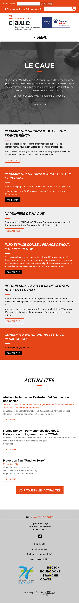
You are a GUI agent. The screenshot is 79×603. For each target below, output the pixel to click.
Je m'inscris (46, 3)
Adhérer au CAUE (32, 9)
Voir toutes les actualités (39, 490)
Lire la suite (10, 419)
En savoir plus (13, 272)
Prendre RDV (13, 160)
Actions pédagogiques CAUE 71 (19, 347)
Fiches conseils (13, 9)
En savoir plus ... (14, 231)
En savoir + (39, 104)
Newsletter (9, 3)
